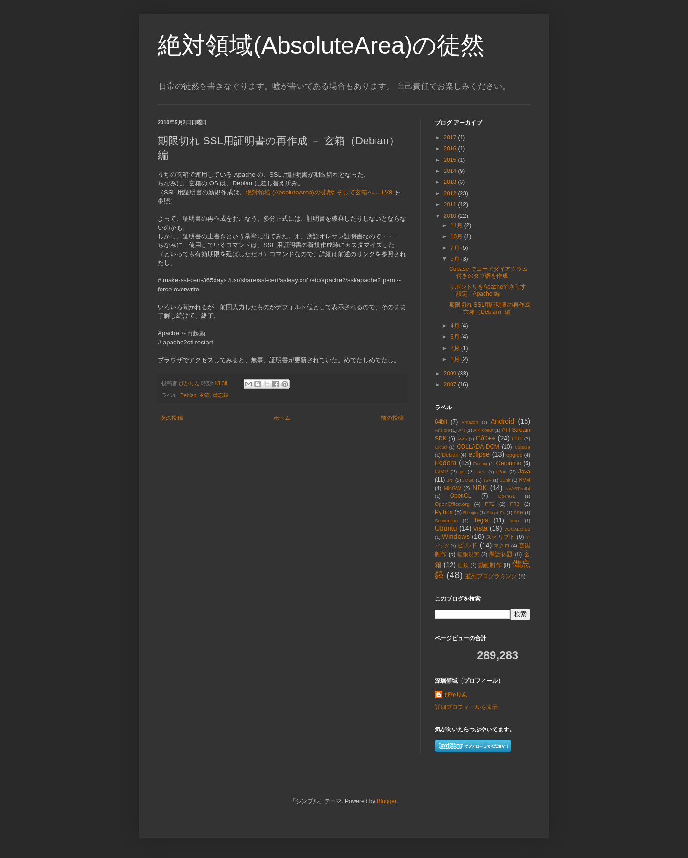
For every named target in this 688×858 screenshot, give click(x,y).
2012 (451, 193)
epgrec (514, 455)
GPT (481, 471)
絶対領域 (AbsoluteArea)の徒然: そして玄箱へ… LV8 (319, 192)
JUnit (505, 480)
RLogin (470, 512)
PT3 (514, 504)
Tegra (481, 520)
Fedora (446, 463)
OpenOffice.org (452, 504)
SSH (518, 512)
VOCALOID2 (517, 529)
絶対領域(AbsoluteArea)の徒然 (321, 45)
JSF (487, 480)
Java (524, 471)
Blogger (387, 801)
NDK (480, 488)
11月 (457, 225)
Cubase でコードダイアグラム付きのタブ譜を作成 (488, 272)
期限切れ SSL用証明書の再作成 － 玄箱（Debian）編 (489, 308)
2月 (456, 348)
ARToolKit (483, 430)
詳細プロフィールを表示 (466, 707)
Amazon (470, 422)
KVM (524, 480)
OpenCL (461, 496)
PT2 (489, 504)
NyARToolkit (517, 488)
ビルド (467, 545)
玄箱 (204, 395)
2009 (451, 373)
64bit (441, 421)
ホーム (281, 418)
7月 (456, 248)
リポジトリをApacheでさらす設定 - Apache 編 (487, 290)
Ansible (442, 430)
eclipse (479, 454)
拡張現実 (468, 554)
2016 (451, 148)
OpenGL (506, 496)
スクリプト (500, 537)
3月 (456, 336)
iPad (501, 471)
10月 (457, 236)
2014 (451, 171)
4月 (456, 325)
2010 (451, 216)
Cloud (441, 447)
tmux (514, 520)
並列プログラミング (491, 576)
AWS (462, 438)
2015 (451, 160)
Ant (461, 430)
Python (443, 512)
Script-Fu (495, 512)
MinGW (452, 488)
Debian (188, 395)
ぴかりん (455, 694)
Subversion (446, 520)
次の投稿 (171, 418)
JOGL (468, 480)
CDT (517, 438)
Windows (456, 536)
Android (503, 421)
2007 (451, 384)
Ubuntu (446, 528)
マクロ (501, 545)
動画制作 (490, 565)
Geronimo (509, 463)
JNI (450, 480)
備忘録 (220, 395)
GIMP (441, 471)
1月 (456, 359)
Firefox (480, 463)
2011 (451, 204)
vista (480, 528)
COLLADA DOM (478, 446)
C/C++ (486, 438)
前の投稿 (392, 418)
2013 (451, 182)
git (462, 471)
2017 (451, 137)
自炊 (463, 565)
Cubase (522, 447)
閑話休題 (501, 554)
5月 (456, 259)
